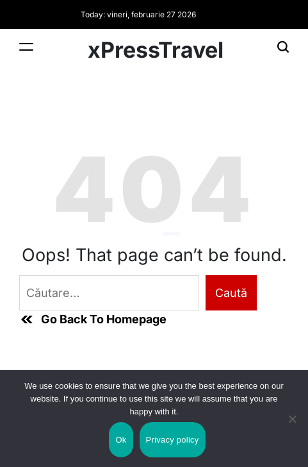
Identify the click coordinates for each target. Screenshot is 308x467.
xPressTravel (155, 50)
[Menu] (26, 46)
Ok (120, 440)
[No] (292, 430)
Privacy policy (172, 440)
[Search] (283, 46)
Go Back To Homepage (92, 319)
